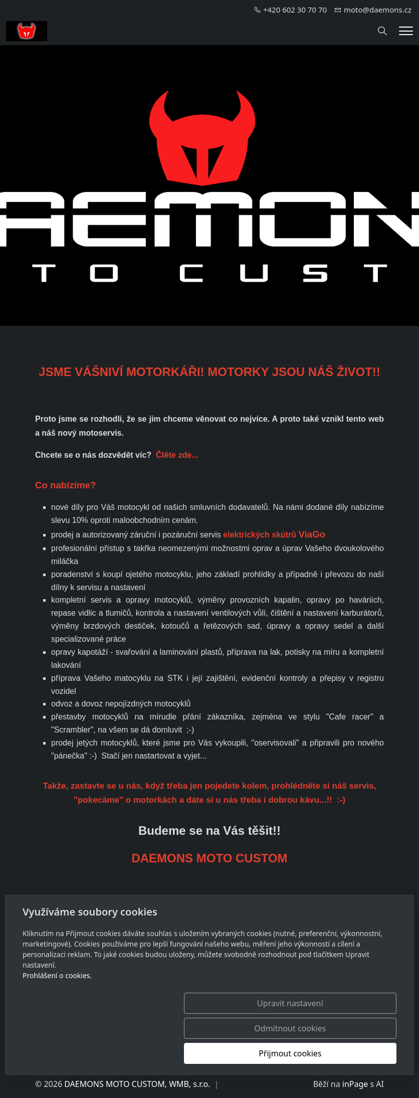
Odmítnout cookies (248, 1053)
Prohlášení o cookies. (57, 1025)
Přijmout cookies (348, 1053)
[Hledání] (382, 31)
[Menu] (406, 31)
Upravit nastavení (147, 1053)
